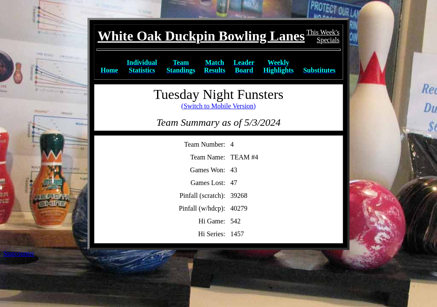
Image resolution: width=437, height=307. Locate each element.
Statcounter (19, 253)
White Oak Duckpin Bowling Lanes (201, 35)
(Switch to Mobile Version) (218, 106)
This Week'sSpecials (322, 36)
